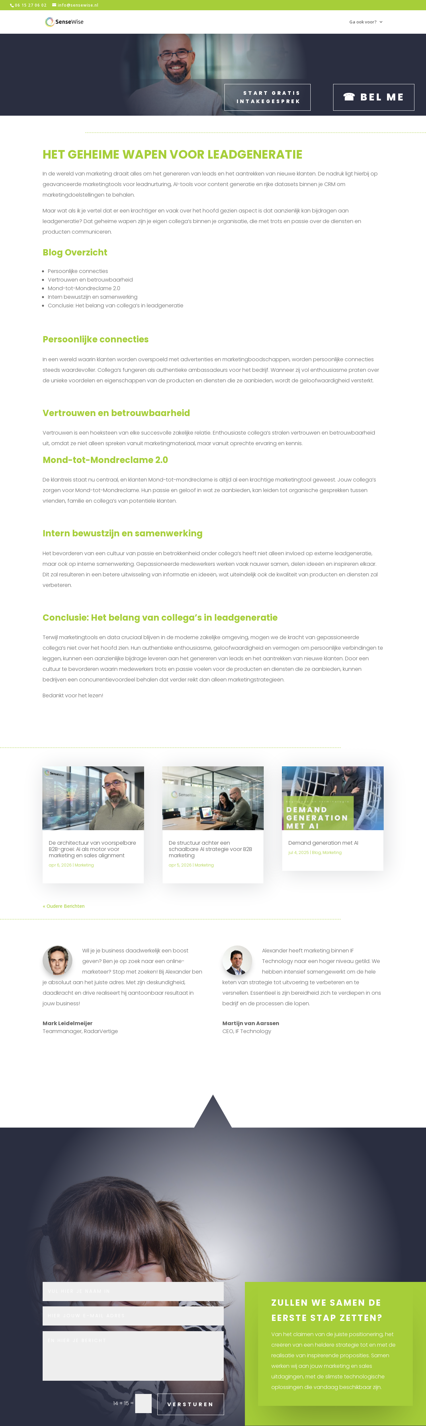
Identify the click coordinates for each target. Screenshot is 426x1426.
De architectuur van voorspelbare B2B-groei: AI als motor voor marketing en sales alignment (92, 849)
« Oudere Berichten (64, 906)
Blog (316, 852)
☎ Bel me (374, 97)
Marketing (84, 864)
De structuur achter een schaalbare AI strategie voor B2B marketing (210, 849)
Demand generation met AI (323, 842)
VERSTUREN (190, 1404)
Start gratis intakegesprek (269, 97)
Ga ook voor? (363, 22)
